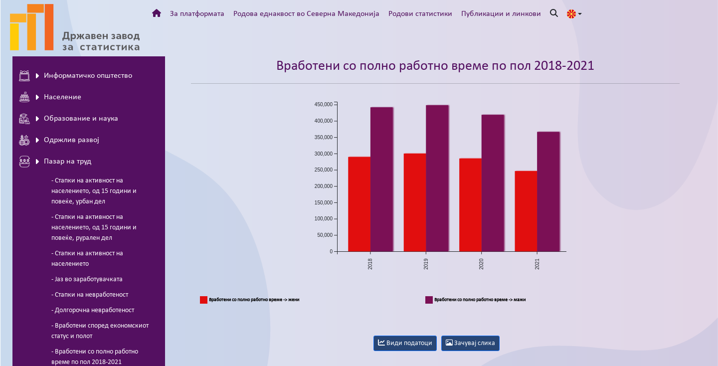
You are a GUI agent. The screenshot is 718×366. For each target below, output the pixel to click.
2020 (481, 263)
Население (50, 97)
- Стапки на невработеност (89, 295)
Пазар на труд (55, 161)
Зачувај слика (470, 343)
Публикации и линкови (501, 14)
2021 (536, 263)
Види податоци (405, 343)
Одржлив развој (59, 140)
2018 (370, 263)
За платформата (197, 14)
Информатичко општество (75, 75)
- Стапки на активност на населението (87, 259)
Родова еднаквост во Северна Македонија (306, 14)
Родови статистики (420, 14)
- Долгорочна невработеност (92, 310)
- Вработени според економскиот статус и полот (100, 331)
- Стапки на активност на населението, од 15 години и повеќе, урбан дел (94, 191)
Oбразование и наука (68, 119)
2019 (426, 263)
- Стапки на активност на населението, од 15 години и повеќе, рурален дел (94, 227)
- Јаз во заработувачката (87, 279)
